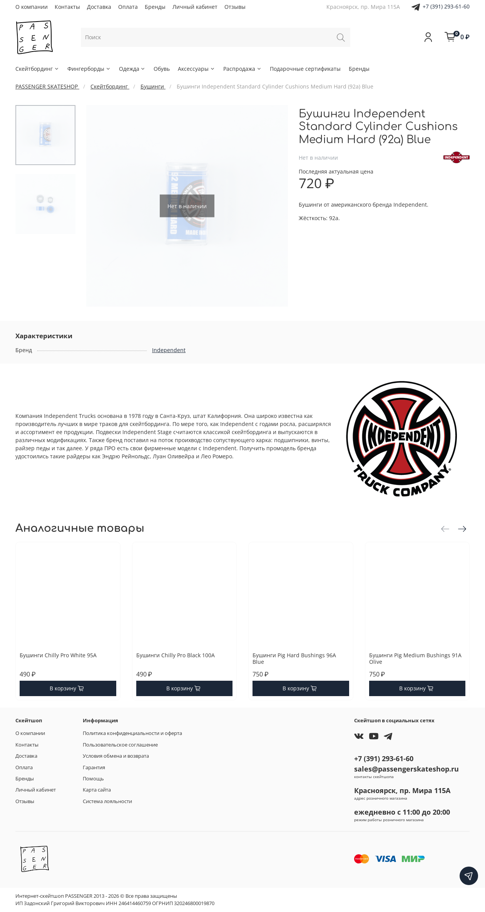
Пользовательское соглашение (120, 745)
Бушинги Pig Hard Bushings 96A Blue (294, 658)
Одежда (132, 68)
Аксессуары (196, 68)
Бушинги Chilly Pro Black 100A (175, 655)
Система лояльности (107, 801)
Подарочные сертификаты (305, 68)
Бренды (155, 6)
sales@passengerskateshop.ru (406, 768)
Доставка (99, 6)
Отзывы (235, 6)
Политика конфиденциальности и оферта (132, 733)
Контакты (67, 6)
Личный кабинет (194, 6)
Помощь (93, 778)
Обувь (162, 68)
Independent (169, 350)
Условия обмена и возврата (116, 756)
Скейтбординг (37, 68)
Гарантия (94, 767)
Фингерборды (89, 68)
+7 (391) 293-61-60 (446, 6)
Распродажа (242, 68)
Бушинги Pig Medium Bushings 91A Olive (415, 658)
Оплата (128, 6)
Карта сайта (97, 790)
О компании (31, 6)
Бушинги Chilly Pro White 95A (58, 655)
